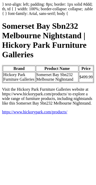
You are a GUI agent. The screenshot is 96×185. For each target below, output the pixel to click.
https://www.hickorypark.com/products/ (34, 112)
